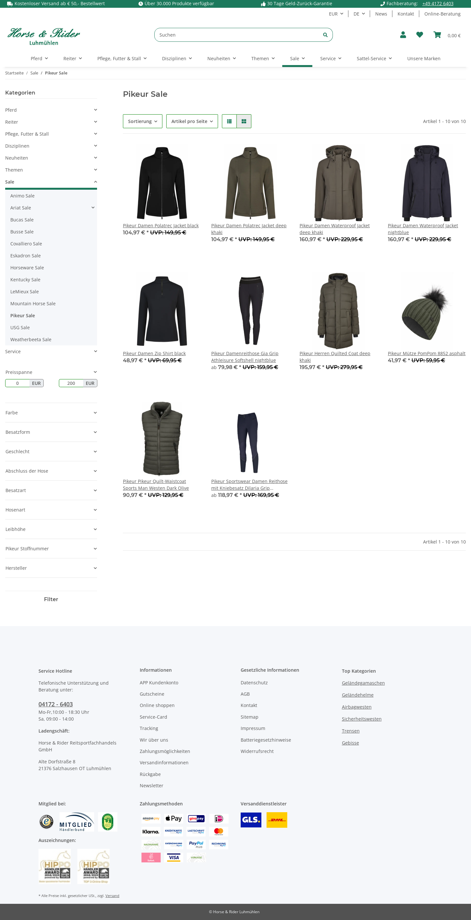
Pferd (11, 110)
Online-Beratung (442, 14)
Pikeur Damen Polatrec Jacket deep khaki (249, 228)
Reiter (11, 122)
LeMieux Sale (24, 291)
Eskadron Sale (25, 255)
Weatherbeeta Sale (30, 339)
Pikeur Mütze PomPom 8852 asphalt (427, 353)
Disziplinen (17, 146)
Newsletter (151, 785)
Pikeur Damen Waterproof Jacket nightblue (423, 228)
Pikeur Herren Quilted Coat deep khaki (335, 356)
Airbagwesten (357, 707)
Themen (14, 170)
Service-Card (153, 717)
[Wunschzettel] (419, 35)
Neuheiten (16, 158)
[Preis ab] (17, 383)
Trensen (351, 731)
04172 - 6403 (55, 704)
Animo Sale (22, 196)
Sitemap (249, 717)
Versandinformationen (164, 762)
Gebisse (350, 743)
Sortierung (140, 121)
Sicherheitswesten (362, 719)
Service (13, 351)
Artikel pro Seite (189, 121)
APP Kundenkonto (159, 682)
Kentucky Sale (25, 279)
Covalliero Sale (26, 244)
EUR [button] (333, 14)
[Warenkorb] (447, 35)
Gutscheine (152, 694)
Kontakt (406, 14)
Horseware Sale (27, 267)
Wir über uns (154, 740)
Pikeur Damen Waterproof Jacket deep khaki (335, 228)
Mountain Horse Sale (33, 303)
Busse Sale (22, 232)
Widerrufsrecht (257, 751)
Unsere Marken (424, 58)
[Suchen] (236, 35)
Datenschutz (254, 682)
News (381, 14)
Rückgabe (150, 774)
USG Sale (20, 327)
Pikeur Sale (22, 315)
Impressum (253, 728)
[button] (403, 35)
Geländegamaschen (363, 683)
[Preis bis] (71, 383)
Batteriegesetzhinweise (266, 740)
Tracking (149, 728)
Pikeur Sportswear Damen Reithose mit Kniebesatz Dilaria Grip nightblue (249, 484)
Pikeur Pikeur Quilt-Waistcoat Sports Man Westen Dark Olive (156, 484)
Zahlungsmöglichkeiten (165, 751)
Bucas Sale (22, 220)
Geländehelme (358, 695)
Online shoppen (157, 705)
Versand (112, 895)
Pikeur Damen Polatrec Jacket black (161, 225)
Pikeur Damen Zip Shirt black (154, 353)
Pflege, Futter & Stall (27, 134)
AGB (245, 694)
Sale (9, 182)
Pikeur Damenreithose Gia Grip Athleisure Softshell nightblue (245, 356)
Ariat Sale (20, 208)
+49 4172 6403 (438, 3)
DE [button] (356, 14)
